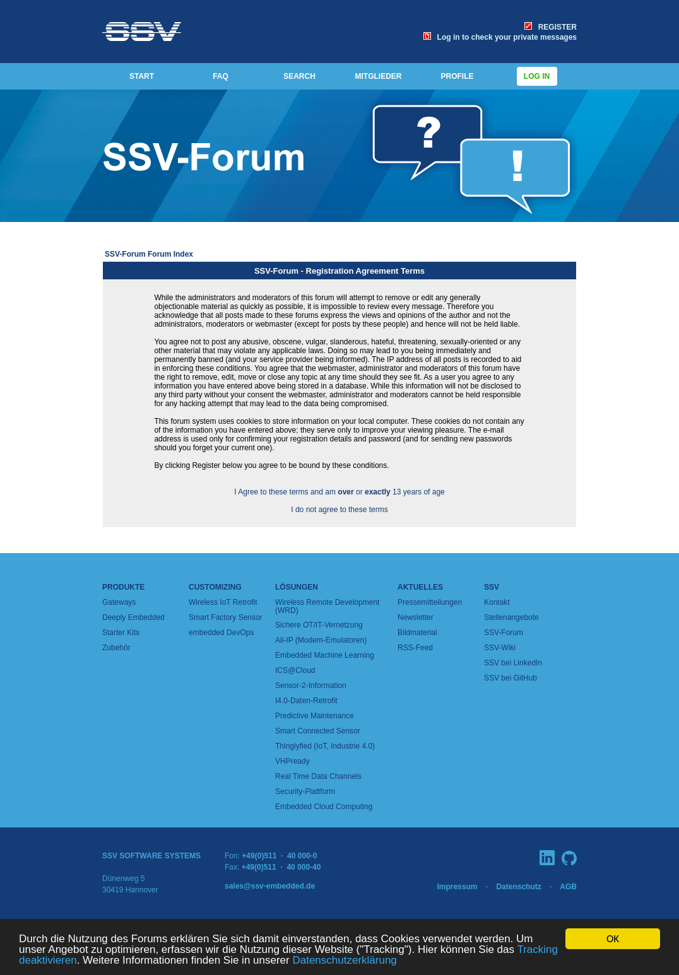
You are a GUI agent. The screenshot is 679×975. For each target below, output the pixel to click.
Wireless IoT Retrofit (223, 602)
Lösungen (296, 587)
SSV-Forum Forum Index (149, 254)
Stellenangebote (511, 617)
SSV (491, 587)
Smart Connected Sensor (317, 731)
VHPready (292, 761)
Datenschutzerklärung (344, 961)
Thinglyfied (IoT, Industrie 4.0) (325, 746)
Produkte (123, 587)
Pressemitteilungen (430, 602)
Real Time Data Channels (318, 776)
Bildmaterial (417, 632)
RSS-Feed (415, 647)
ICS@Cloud (295, 670)
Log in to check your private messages (500, 37)
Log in (537, 76)
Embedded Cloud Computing (323, 806)
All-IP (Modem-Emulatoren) (321, 640)
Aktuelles (420, 587)
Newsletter (416, 617)
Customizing (215, 587)
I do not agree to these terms (339, 509)
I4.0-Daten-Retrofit (306, 700)
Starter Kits (120, 632)
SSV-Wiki (500, 647)
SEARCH (299, 76)
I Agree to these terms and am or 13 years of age (339, 492)
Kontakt (497, 602)
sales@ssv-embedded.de (270, 886)
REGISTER (550, 27)
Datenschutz (518, 886)
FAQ (220, 76)
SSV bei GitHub (510, 678)
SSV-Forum (503, 632)
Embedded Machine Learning (324, 655)
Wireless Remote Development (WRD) (327, 606)
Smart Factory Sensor (226, 617)
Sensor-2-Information (310, 685)
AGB (568, 886)
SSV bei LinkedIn (513, 662)
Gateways (119, 602)
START (141, 76)
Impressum (457, 886)
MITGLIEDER (378, 76)
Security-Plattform (305, 791)
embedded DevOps (221, 632)
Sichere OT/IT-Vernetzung (319, 625)
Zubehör (116, 647)
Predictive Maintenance (314, 715)
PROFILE (456, 76)
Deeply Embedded (133, 617)
